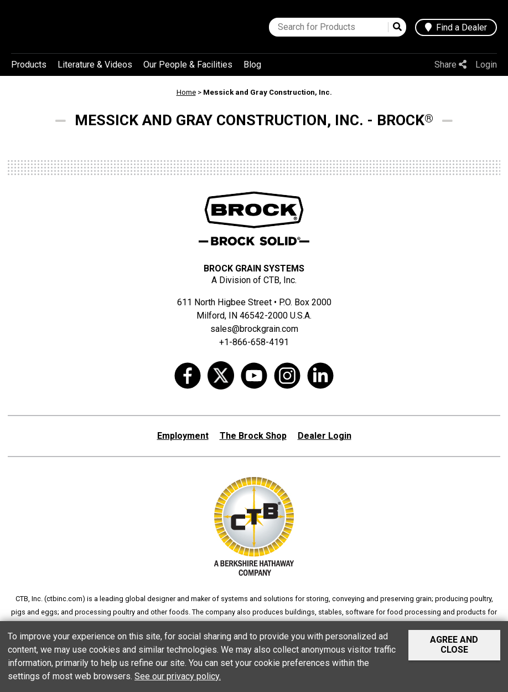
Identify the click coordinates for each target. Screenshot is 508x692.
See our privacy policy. (177, 676)
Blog (252, 64)
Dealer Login (324, 435)
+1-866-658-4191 (254, 342)
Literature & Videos (95, 64)
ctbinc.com (64, 598)
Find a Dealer (456, 27)
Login (486, 64)
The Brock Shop (253, 435)
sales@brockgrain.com (254, 329)
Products (28, 64)
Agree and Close (454, 644)
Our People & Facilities (187, 64)
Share (450, 64)
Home (186, 92)
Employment (183, 435)
